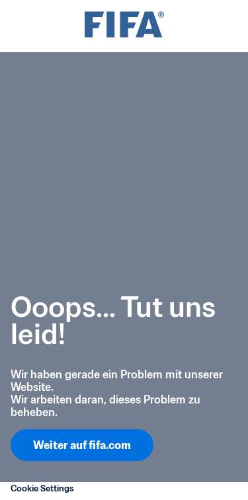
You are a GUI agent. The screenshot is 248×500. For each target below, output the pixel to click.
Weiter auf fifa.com (82, 445)
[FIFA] (124, 26)
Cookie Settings (42, 488)
